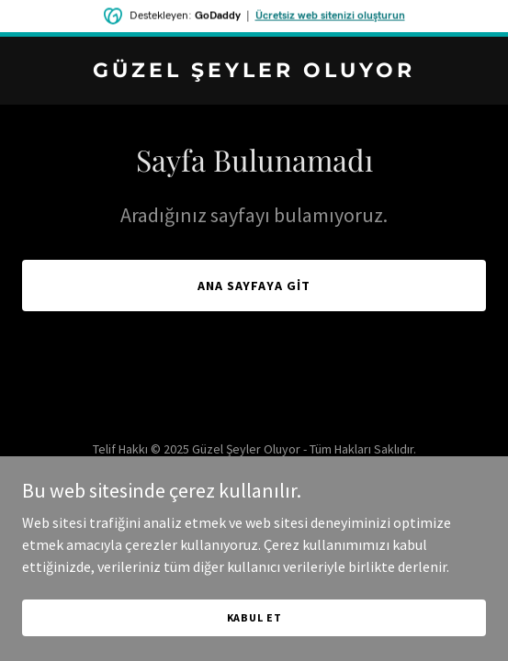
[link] (254, 71)
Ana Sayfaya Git (254, 285)
